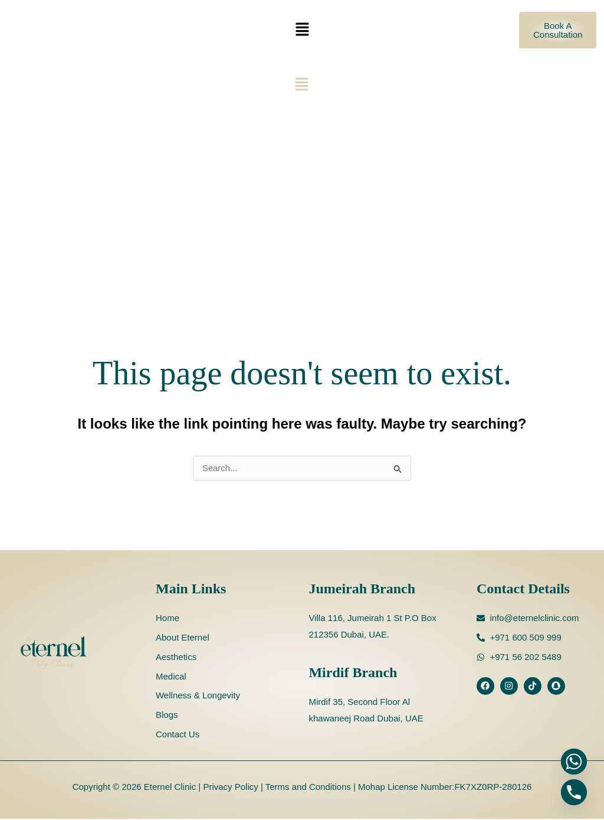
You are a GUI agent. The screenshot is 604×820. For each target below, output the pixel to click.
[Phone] (574, 792)
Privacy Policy (229, 788)
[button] (302, 30)
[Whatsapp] (574, 762)
